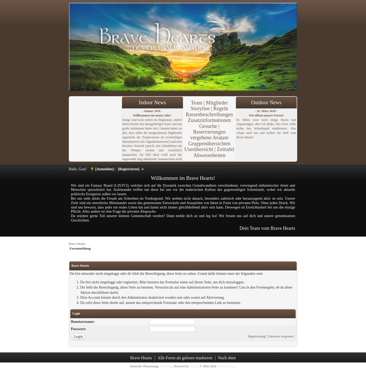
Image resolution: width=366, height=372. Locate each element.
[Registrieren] (128, 169)
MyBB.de (166, 366)
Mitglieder (217, 103)
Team (196, 103)
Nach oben (227, 358)
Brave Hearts (77, 244)
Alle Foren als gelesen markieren (185, 358)
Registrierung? (257, 336)
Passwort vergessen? (281, 336)
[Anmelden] (104, 169)
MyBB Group (226, 366)
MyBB (193, 366)
